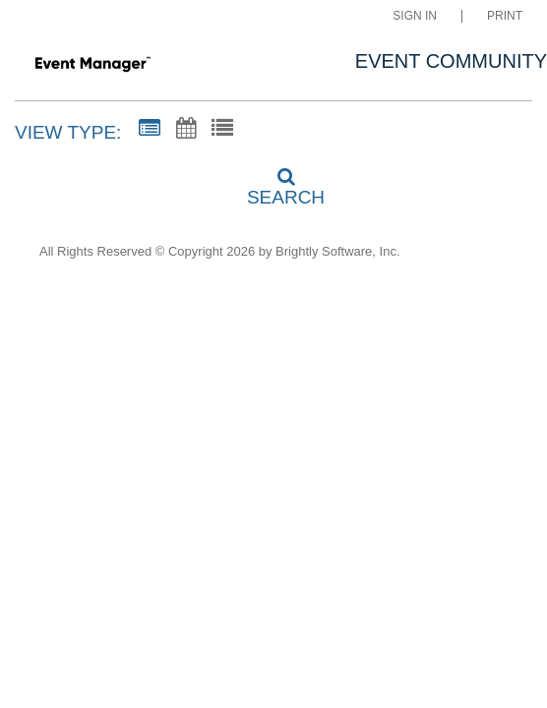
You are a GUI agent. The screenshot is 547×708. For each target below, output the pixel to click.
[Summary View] (149, 129)
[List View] (222, 129)
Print (504, 16)
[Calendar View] (186, 129)
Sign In (415, 16)
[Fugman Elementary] (92, 62)
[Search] (273, 181)
